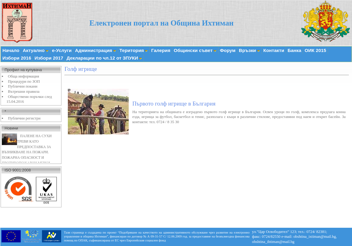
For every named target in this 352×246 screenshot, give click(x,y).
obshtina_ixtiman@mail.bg (314, 236)
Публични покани (22, 86)
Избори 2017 (48, 58)
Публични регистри (24, 118)
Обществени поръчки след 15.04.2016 (29, 99)
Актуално (36, 50)
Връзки (249, 50)
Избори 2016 (16, 58)
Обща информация (23, 76)
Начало (10, 50)
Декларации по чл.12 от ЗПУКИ (104, 58)
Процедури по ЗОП (24, 81)
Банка (294, 50)
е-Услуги (62, 50)
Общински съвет (195, 50)
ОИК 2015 (315, 50)
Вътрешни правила (24, 91)
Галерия (160, 50)
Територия (134, 50)
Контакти (273, 50)
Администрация (95, 50)
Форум (227, 50)
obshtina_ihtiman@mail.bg (273, 242)
